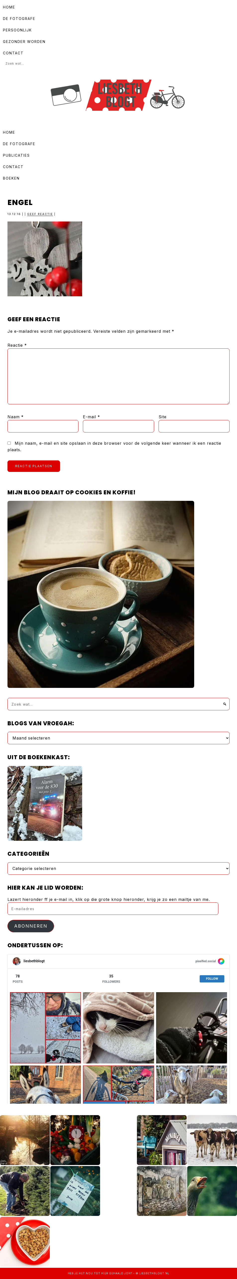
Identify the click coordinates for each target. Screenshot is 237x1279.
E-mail (91, 416)
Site (163, 416)
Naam (15, 416)
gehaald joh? (120, 1273)
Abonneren (30, 926)
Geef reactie (40, 214)
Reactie (17, 345)
